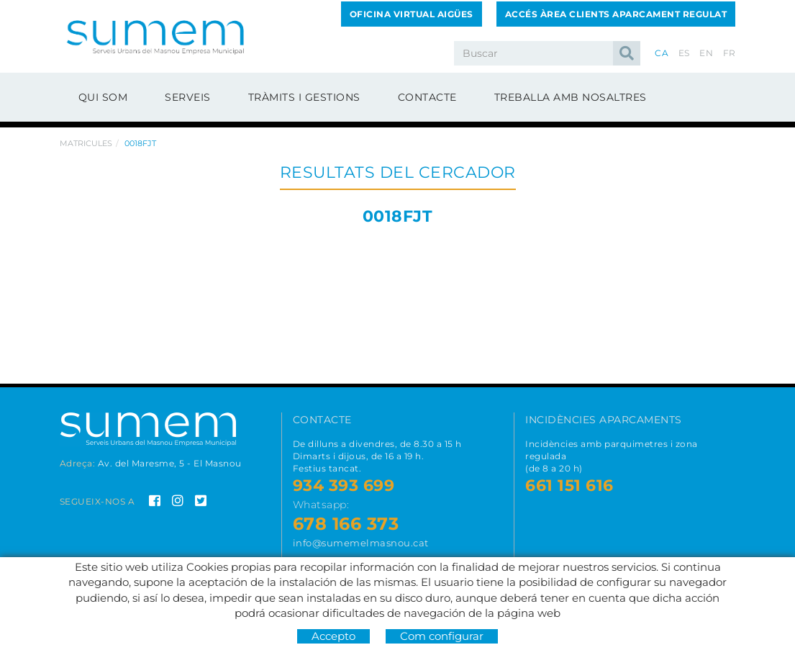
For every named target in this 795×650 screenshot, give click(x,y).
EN (706, 53)
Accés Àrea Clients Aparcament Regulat (616, 14)
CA (661, 53)
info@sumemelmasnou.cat (361, 543)
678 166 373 (346, 523)
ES (684, 53)
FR (729, 53)
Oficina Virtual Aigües (411, 14)
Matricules (86, 143)
